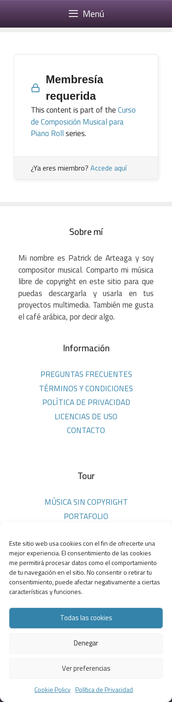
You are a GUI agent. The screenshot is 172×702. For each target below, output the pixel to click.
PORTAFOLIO (86, 516)
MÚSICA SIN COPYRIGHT (86, 502)
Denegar (86, 643)
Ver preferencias (86, 668)
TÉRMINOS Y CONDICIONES (86, 388)
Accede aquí (108, 167)
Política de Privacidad (104, 689)
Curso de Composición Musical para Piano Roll (83, 121)
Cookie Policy (52, 689)
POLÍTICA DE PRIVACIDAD (86, 402)
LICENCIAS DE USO (86, 416)
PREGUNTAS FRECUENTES (86, 374)
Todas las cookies (86, 617)
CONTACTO (86, 430)
